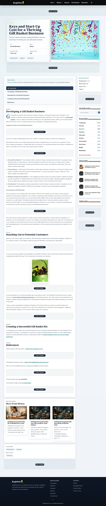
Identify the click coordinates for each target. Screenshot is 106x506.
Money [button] (59, 2)
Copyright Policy (77, 485)
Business (22, 58)
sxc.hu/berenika (26, 383)
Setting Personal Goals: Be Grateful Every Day (16, 422)
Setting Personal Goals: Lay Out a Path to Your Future (39, 423)
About (75, 483)
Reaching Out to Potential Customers (18, 95)
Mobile (90, 147)
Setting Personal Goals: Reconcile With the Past (63, 423)
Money (11, 22)
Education (84, 2)
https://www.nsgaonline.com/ (34, 349)
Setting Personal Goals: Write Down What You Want (93, 186)
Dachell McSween (15, 46)
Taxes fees (30, 58)
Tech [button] (52, 2)
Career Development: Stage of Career (92, 193)
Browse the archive (85, 155)
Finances (90, 132)
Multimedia (90, 150)
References (10, 102)
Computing (90, 123)
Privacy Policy (77, 488)
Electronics (90, 144)
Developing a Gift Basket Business (17, 91)
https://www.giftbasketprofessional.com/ (36, 362)
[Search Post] (99, 112)
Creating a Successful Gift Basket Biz (18, 98)
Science (66, 2)
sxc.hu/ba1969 (23, 379)
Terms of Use (77, 491)
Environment (75, 2)
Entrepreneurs (14, 58)
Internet (90, 126)
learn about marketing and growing (23, 297)
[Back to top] (53, 499)
